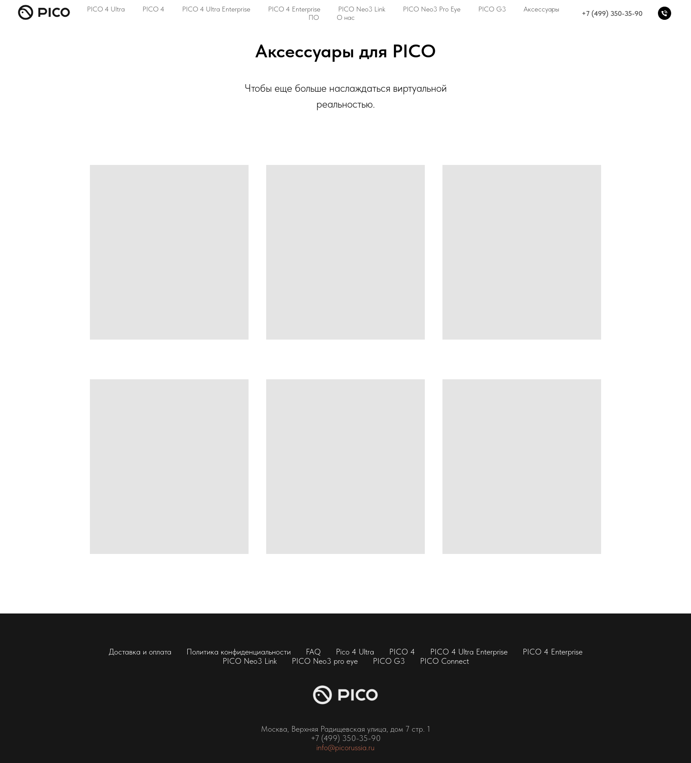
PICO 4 (153, 9)
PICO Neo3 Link (361, 9)
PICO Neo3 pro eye (325, 661)
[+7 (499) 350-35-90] (664, 13)
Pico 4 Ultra (355, 651)
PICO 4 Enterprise (294, 9)
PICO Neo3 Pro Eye (432, 9)
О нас (346, 17)
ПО (313, 17)
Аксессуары (541, 9)
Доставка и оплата (140, 651)
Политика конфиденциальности (238, 651)
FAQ (313, 651)
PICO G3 (492, 9)
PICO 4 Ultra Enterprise (216, 9)
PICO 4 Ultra (106, 9)
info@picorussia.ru (345, 747)
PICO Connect (444, 661)
